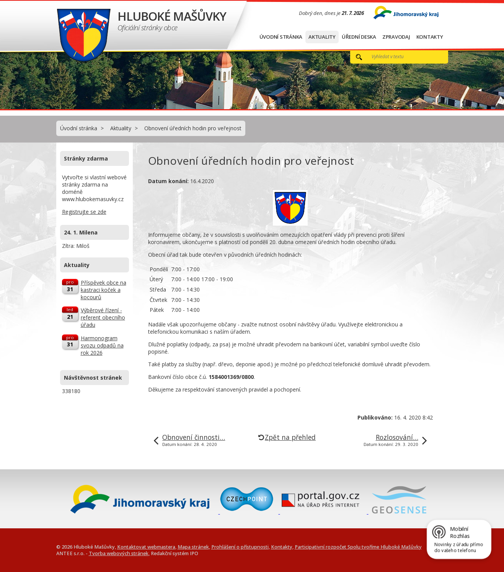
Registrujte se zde (84, 211)
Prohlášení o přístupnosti (240, 547)
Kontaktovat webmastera (146, 547)
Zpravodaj (396, 36)
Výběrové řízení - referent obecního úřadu (103, 317)
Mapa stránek (193, 547)
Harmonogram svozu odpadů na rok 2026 (102, 345)
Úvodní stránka (281, 36)
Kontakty (429, 36)
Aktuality (322, 36)
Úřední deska (359, 36)
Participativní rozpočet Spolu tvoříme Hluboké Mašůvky (358, 547)
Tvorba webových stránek (118, 553)
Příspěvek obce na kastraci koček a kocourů (103, 290)
